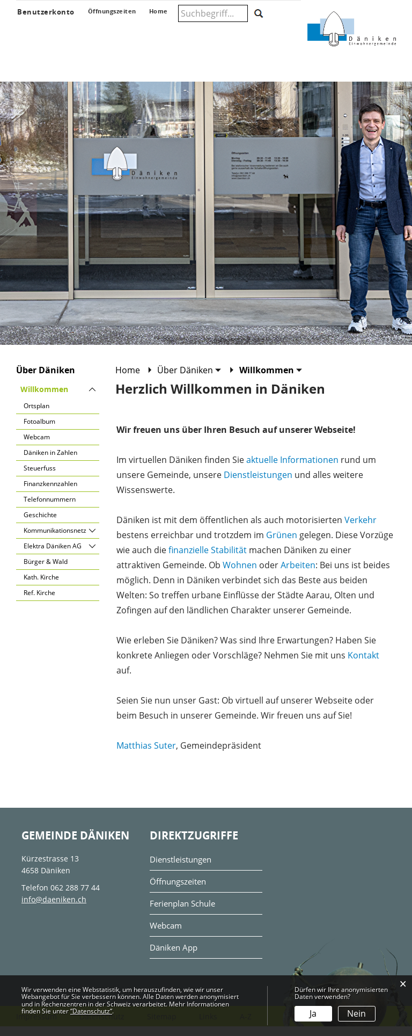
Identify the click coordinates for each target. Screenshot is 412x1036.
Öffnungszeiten (177, 891)
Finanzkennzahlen (50, 493)
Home (127, 380)
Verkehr (360, 529)
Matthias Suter (146, 755)
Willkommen (59, 399)
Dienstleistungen (258, 484)
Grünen (281, 544)
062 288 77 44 (75, 897)
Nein (356, 1013)
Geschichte (40, 524)
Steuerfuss (40, 477)
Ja (313, 1013)
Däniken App (173, 957)
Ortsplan (36, 415)
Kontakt (363, 665)
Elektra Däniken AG (53, 555)
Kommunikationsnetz (55, 540)
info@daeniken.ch (53, 909)
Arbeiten (298, 575)
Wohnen (240, 575)
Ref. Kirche (39, 602)
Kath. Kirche (41, 586)
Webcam (37, 446)
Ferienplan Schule (182, 913)
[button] (189, 380)
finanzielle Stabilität (207, 560)
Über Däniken (45, 380)
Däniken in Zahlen (50, 462)
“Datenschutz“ (91, 1011)
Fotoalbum (39, 431)
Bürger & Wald (46, 571)
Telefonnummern (50, 508)
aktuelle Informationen (292, 469)
